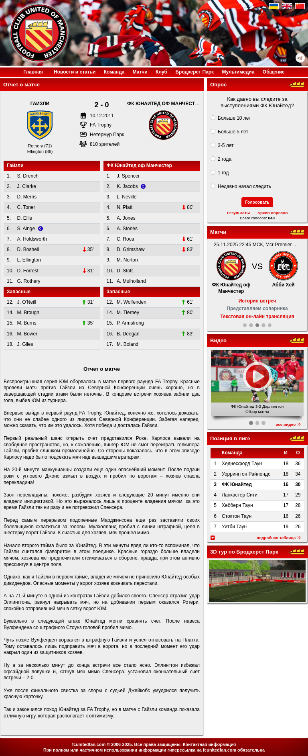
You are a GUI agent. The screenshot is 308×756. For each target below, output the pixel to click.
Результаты (238, 212)
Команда (114, 72)
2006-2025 (121, 744)
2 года (224, 159)
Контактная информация (209, 744)
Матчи (140, 72)
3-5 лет (225, 145)
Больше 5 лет (233, 132)
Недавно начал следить (244, 186)
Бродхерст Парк (194, 72)
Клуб (161, 72)
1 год (223, 173)
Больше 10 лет (234, 118)
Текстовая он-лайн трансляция (257, 316)
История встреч (257, 301)
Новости (74, 72)
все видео (288, 424)
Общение (274, 72)
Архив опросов (272, 212)
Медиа (238, 72)
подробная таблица (279, 537)
